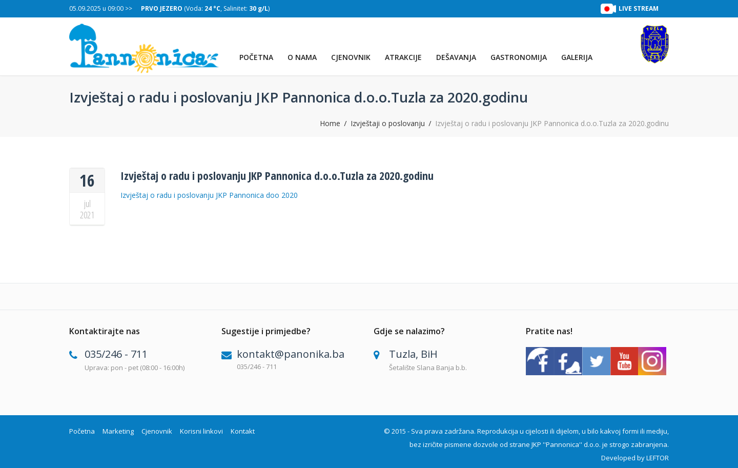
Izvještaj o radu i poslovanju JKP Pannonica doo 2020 (209, 195)
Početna (256, 57)
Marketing (118, 431)
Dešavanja (456, 57)
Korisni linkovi (201, 431)
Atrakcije (403, 57)
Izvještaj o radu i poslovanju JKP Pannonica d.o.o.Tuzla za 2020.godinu (277, 175)
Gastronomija (518, 57)
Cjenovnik (351, 57)
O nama (302, 57)
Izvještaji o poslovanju (388, 123)
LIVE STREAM (639, 8)
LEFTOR (657, 457)
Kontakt (243, 431)
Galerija (576, 57)
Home (330, 123)
